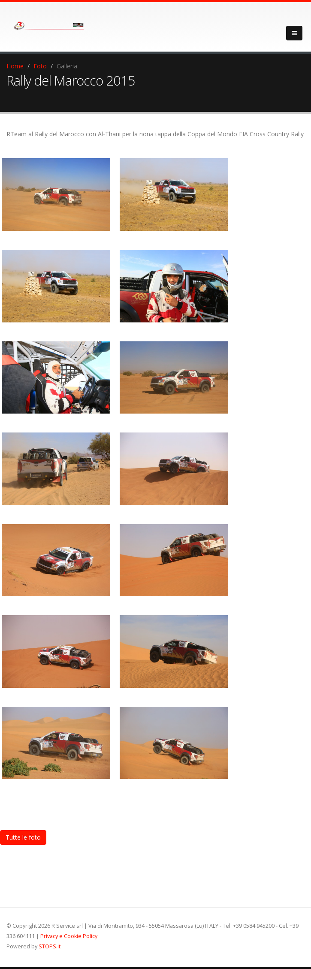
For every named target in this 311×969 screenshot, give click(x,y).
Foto (40, 66)
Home (15, 66)
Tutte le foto (23, 837)
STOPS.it (49, 946)
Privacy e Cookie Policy (68, 936)
